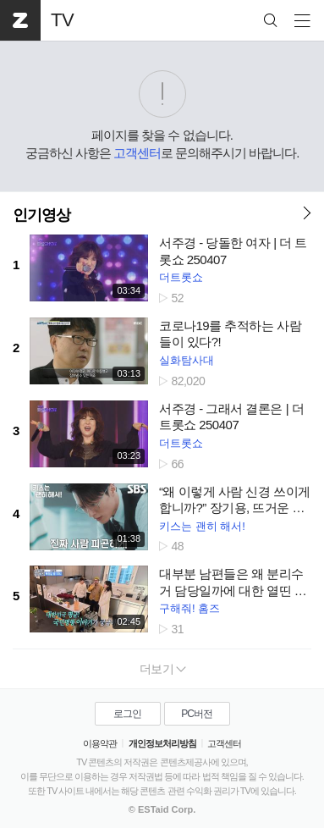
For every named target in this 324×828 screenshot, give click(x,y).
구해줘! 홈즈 (189, 608)
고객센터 (137, 153)
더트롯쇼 (181, 277)
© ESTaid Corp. (162, 809)
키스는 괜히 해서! (202, 526)
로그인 (127, 714)
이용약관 (100, 743)
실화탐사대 (186, 360)
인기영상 (41, 215)
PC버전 (196, 714)
